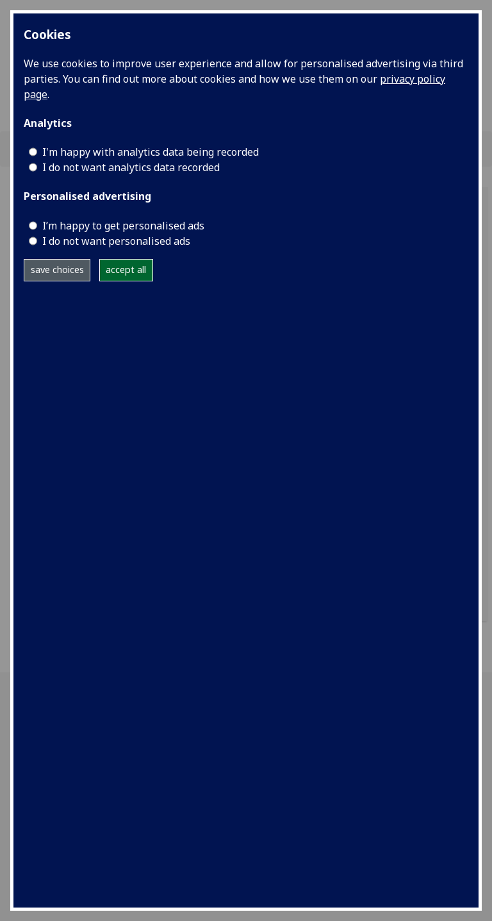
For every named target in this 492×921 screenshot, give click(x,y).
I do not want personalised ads (116, 241)
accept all (126, 269)
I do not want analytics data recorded (131, 167)
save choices (57, 269)
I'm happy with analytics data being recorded (150, 152)
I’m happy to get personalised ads (123, 226)
